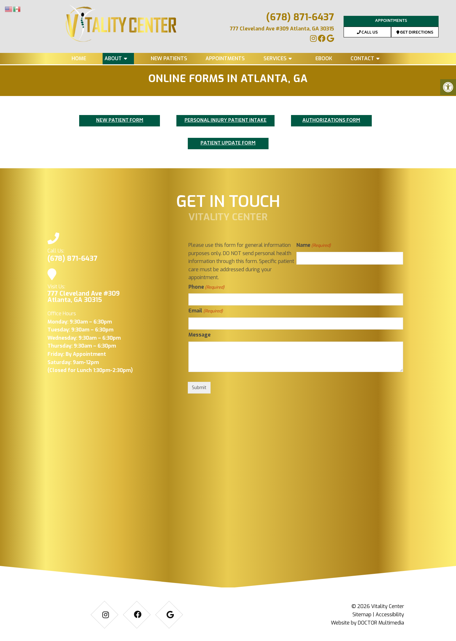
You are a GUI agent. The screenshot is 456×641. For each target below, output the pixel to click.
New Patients (169, 58)
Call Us (367, 32)
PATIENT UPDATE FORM (228, 143)
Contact (362, 58)
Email (205, 311)
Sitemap (361, 614)
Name (313, 245)
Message (199, 334)
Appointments (391, 21)
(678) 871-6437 (300, 17)
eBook (323, 58)
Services (275, 58)
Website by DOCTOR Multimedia (367, 622)
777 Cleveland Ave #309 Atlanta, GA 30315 (282, 28)
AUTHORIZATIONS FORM (331, 121)
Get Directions (415, 32)
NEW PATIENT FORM (119, 121)
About (113, 58)
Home (79, 58)
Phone (206, 287)
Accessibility (390, 614)
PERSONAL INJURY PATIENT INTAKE (225, 121)
